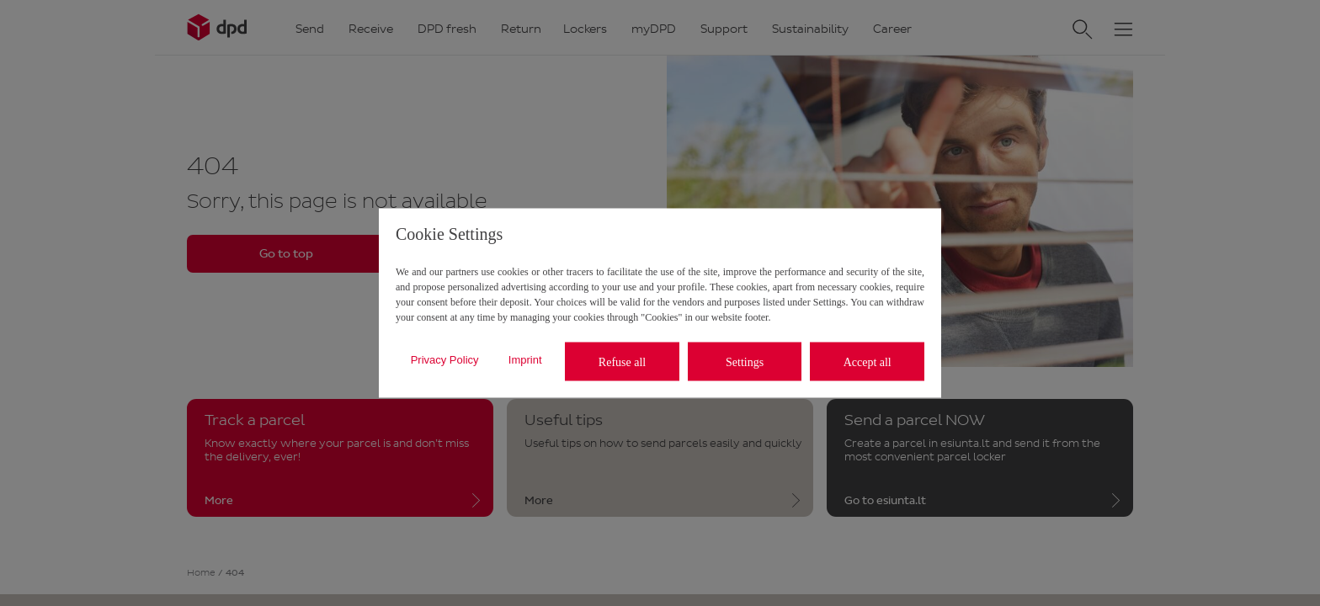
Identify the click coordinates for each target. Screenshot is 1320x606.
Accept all (868, 361)
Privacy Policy (445, 359)
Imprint (525, 359)
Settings (745, 361)
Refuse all (622, 361)
